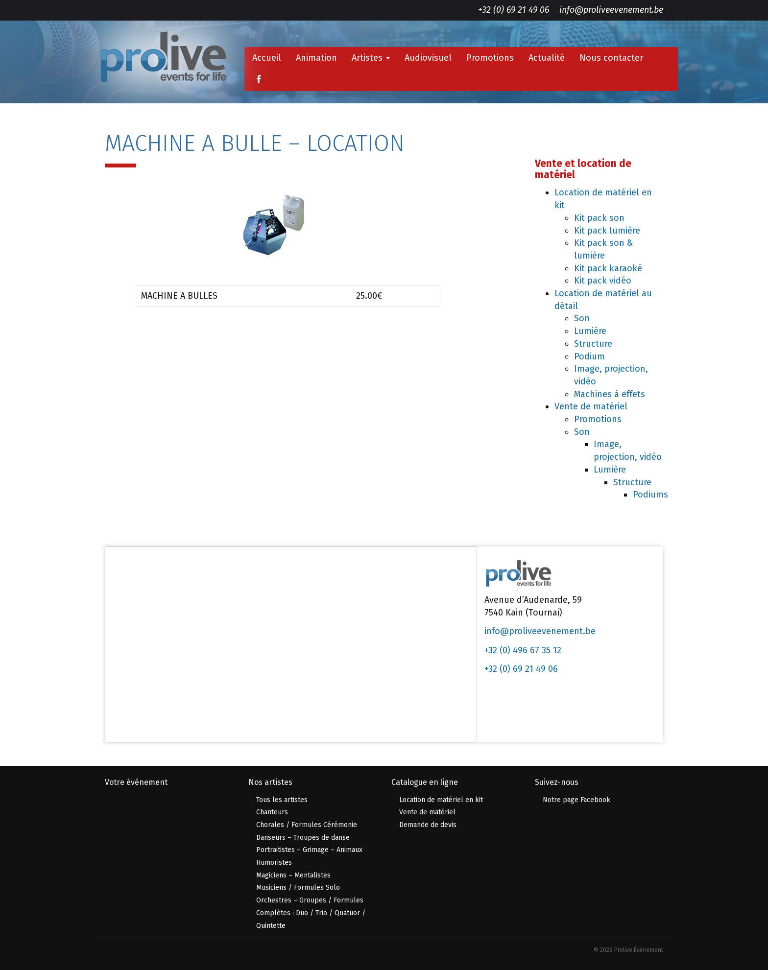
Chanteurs (272, 812)
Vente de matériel (590, 406)
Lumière (590, 331)
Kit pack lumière (607, 230)
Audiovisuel (428, 57)
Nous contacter (611, 57)
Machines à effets (609, 394)
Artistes (371, 57)
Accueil (266, 57)
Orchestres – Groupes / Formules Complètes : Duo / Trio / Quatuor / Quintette (310, 912)
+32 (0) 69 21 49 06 (513, 9)
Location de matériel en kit (441, 800)
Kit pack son (599, 218)
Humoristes (274, 862)
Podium (589, 356)
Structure (593, 343)
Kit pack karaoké (608, 268)
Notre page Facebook (576, 800)
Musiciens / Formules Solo (298, 887)
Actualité (546, 57)
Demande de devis (427, 825)
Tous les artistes (282, 800)
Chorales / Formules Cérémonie (306, 825)
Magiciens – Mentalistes (293, 875)
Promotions (490, 57)
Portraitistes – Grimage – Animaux (309, 850)
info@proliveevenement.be (611, 9)
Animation (316, 57)
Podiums (650, 494)
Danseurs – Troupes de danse (303, 837)
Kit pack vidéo (602, 280)
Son (582, 318)
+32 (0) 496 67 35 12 (522, 650)
